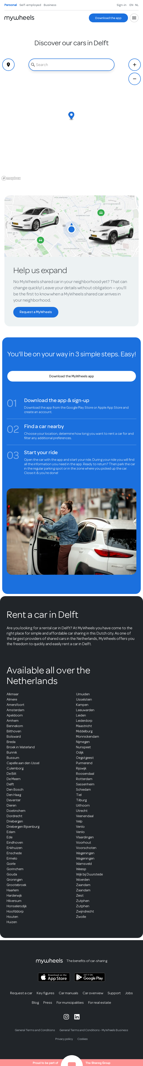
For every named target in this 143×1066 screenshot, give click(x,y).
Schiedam (83, 790)
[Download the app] (108, 17)
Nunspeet (83, 747)
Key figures (45, 993)
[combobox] (71, 65)
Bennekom (15, 726)
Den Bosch (15, 790)
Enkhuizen (14, 848)
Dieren (11, 805)
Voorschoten (86, 848)
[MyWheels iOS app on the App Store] (54, 977)
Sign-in (121, 5)
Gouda (12, 874)
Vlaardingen (85, 837)
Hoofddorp (15, 911)
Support (114, 993)
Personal (10, 5)
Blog (35, 1002)
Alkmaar (13, 694)
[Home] (19, 18)
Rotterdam (84, 779)
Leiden (81, 715)
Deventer (14, 800)
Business (50, 5)
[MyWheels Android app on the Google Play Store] (89, 977)
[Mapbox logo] (11, 178)
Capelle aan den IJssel (23, 763)
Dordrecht (14, 816)
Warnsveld (84, 864)
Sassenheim (85, 784)
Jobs (129, 993)
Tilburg (81, 800)
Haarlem (13, 890)
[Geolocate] (8, 65)
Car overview (93, 993)
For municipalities (70, 1002)
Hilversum (14, 901)
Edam (11, 832)
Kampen (82, 705)
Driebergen (15, 821)
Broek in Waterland (21, 747)
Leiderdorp (84, 721)
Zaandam (83, 885)
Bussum (13, 758)
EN (131, 5)
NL (137, 5)
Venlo (80, 827)
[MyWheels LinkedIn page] (77, 1016)
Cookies (82, 1039)
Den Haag (14, 795)
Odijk (80, 752)
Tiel (79, 795)
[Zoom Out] (134, 79)
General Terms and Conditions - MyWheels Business (93, 1030)
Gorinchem (15, 869)
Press (47, 1002)
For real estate (99, 1002)
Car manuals (68, 993)
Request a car (21, 993)
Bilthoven (14, 731)
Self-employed (30, 5)
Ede (9, 837)
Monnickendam (87, 737)
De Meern (14, 779)
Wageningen (85, 853)
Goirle (11, 864)
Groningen (15, 880)
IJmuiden (83, 694)
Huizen (12, 922)
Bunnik (12, 752)
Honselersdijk (17, 906)
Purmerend (84, 763)
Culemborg (15, 768)
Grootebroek (16, 885)
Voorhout (83, 843)
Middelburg (84, 731)
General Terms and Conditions (35, 1030)
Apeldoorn (15, 715)
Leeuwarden (85, 710)
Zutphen (82, 901)
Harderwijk (14, 896)
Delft (10, 784)
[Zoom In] (134, 65)
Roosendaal (85, 774)
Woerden (83, 880)
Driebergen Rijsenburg (23, 827)
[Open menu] (134, 17)
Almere (12, 699)
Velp (79, 821)
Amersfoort (15, 705)
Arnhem (13, 721)
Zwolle (81, 917)
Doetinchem (16, 811)
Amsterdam (15, 710)
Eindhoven (15, 843)
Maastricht (84, 726)
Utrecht (82, 811)
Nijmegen (83, 742)
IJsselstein (84, 699)
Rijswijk (81, 768)
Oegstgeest (85, 758)
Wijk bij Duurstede (89, 874)
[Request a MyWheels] (35, 312)
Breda (11, 742)
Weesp (81, 869)
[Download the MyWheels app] (71, 376)
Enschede (14, 853)
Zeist (80, 896)
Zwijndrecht (85, 911)
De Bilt (11, 774)
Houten (12, 917)
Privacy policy (64, 1039)
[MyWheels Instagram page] (66, 1016)
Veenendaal (84, 816)
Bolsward (14, 737)
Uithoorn (83, 805)
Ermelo (12, 858)
